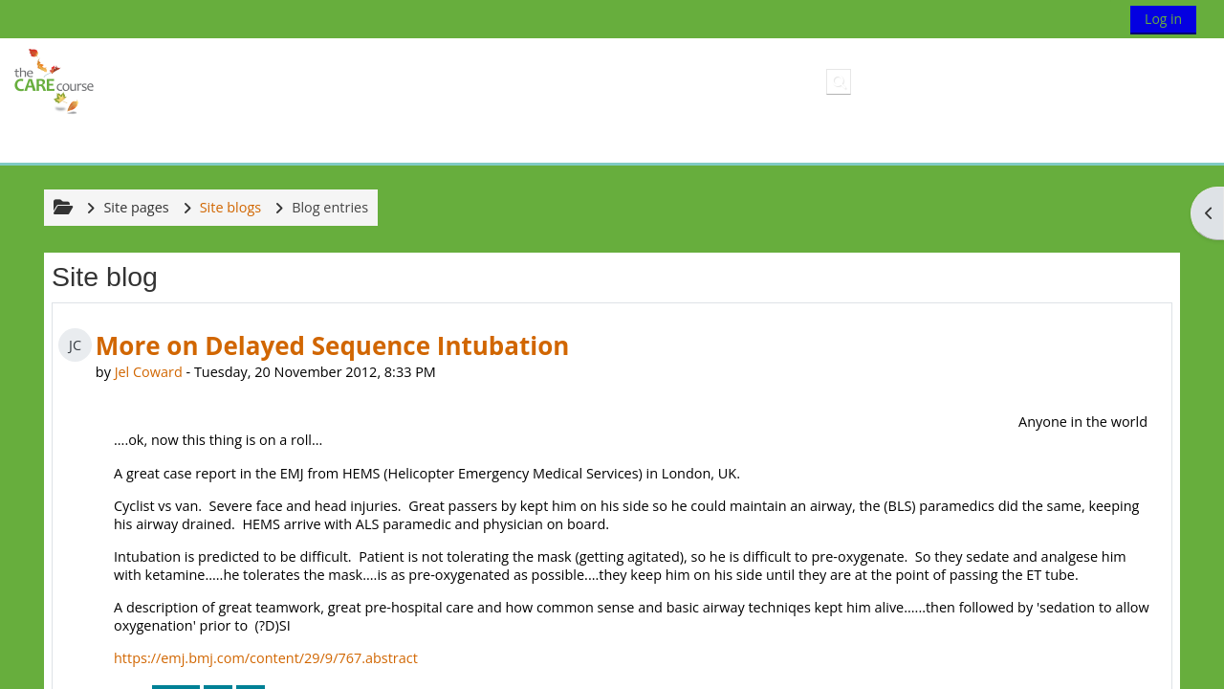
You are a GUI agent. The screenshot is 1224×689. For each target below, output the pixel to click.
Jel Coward (149, 372)
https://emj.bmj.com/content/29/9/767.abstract (266, 658)
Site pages (135, 207)
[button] (838, 81)
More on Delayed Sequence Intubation (333, 345)
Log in (1163, 19)
